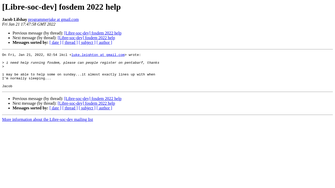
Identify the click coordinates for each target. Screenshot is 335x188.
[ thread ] (70, 42)
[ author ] (104, 42)
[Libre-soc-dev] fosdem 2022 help (92, 33)
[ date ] (55, 42)
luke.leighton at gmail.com (98, 55)
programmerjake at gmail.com (53, 19)
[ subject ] (87, 42)
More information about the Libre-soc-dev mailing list (47, 126)
